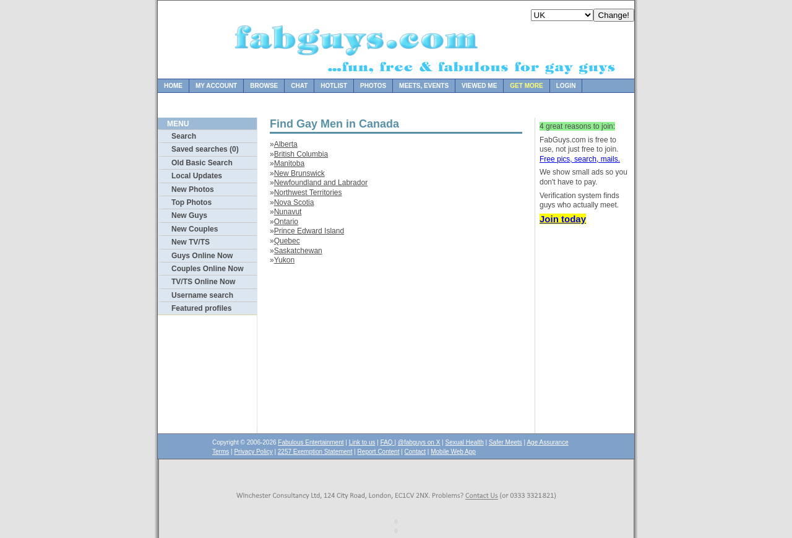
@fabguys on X (419, 442)
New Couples (194, 229)
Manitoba (289, 163)
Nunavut (288, 211)
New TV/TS (190, 242)
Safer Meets (505, 442)
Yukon (284, 260)
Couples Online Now (207, 268)
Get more (526, 85)
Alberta (286, 144)
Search (183, 136)
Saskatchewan (298, 250)
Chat (299, 85)
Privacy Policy (253, 451)
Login (566, 85)
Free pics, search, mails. (580, 159)
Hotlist (334, 85)
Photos (373, 85)
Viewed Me (479, 85)
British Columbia (301, 154)
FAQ (388, 442)
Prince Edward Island (309, 231)
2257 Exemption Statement (315, 451)
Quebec (287, 240)
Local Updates (196, 175)
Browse (264, 85)
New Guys (189, 215)
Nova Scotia (294, 202)
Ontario (286, 221)
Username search (202, 295)
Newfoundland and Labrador (321, 182)
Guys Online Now (202, 255)
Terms (220, 451)
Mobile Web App (453, 451)
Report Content (379, 451)
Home (173, 85)
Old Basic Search (202, 162)
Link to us (362, 442)
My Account (216, 85)
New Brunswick (299, 173)
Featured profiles (201, 308)
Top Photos (191, 202)
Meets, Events (424, 85)
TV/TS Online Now (203, 281)
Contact (415, 451)
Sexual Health (465, 442)
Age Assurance (547, 442)
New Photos (192, 189)
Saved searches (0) (205, 149)
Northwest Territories (308, 192)
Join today (563, 219)
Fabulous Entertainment (310, 442)
